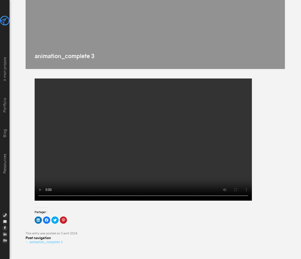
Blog (5, 133)
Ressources (5, 163)
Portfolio (5, 104)
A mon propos (5, 69)
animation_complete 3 (44, 242)
